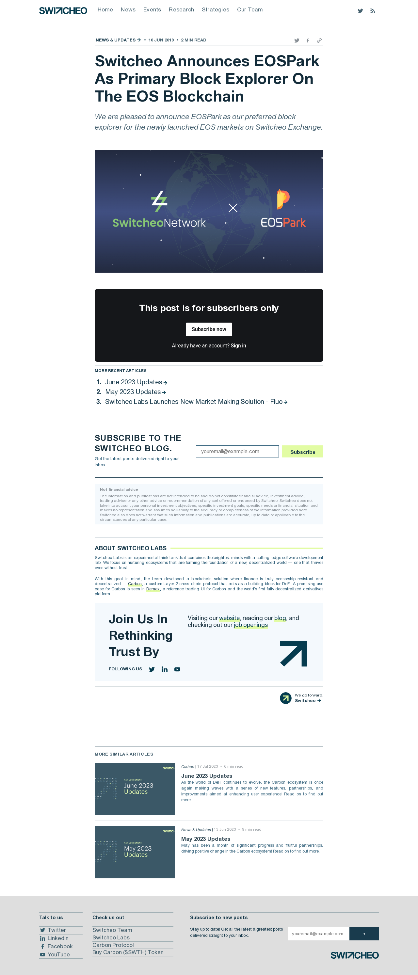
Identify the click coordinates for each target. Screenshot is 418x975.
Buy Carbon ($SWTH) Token (128, 952)
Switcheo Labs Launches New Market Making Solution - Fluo (193, 401)
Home (105, 9)
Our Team (250, 9)
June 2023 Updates (133, 382)
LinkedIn (54, 938)
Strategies (215, 9)
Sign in (238, 346)
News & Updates (116, 40)
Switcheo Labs (111, 937)
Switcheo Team (112, 930)
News (128, 9)
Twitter (52, 930)
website (229, 618)
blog (280, 618)
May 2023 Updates (133, 391)
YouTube (54, 954)
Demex (153, 588)
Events (152, 9)
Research (181, 9)
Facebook (56, 946)
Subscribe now (209, 329)
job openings (251, 624)
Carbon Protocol (113, 945)
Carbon (135, 583)
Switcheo (305, 700)
